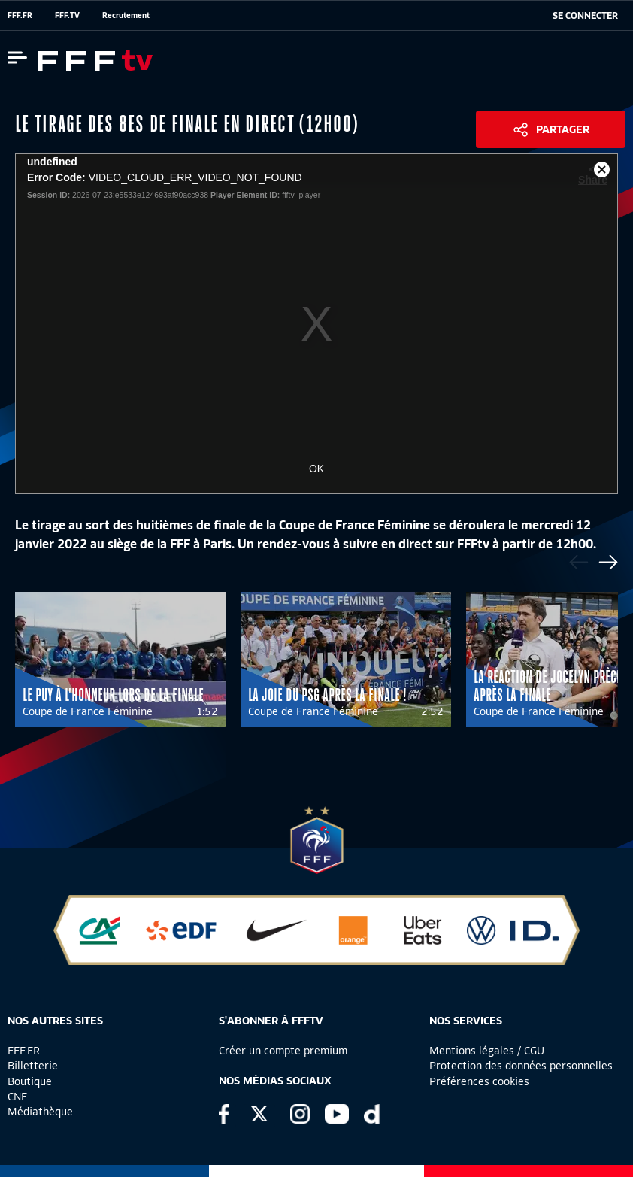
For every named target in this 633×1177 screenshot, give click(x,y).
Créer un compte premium (283, 1051)
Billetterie (33, 1066)
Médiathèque (40, 1112)
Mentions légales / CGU (486, 1051)
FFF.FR (20, 15)
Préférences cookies (479, 1081)
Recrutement (126, 15)
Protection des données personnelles (521, 1066)
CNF (17, 1097)
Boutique (30, 1081)
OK (316, 469)
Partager (562, 129)
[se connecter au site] (585, 16)
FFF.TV (67, 15)
